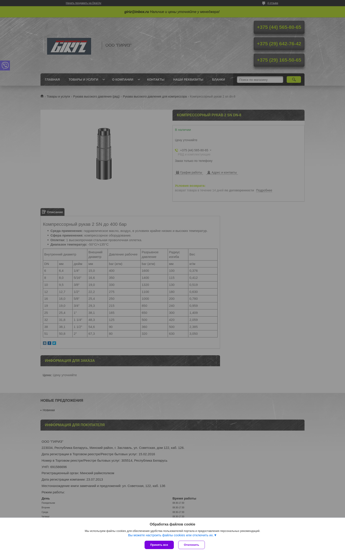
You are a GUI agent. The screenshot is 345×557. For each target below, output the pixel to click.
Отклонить (191, 544)
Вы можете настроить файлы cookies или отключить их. (171, 535)
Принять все (159, 544)
